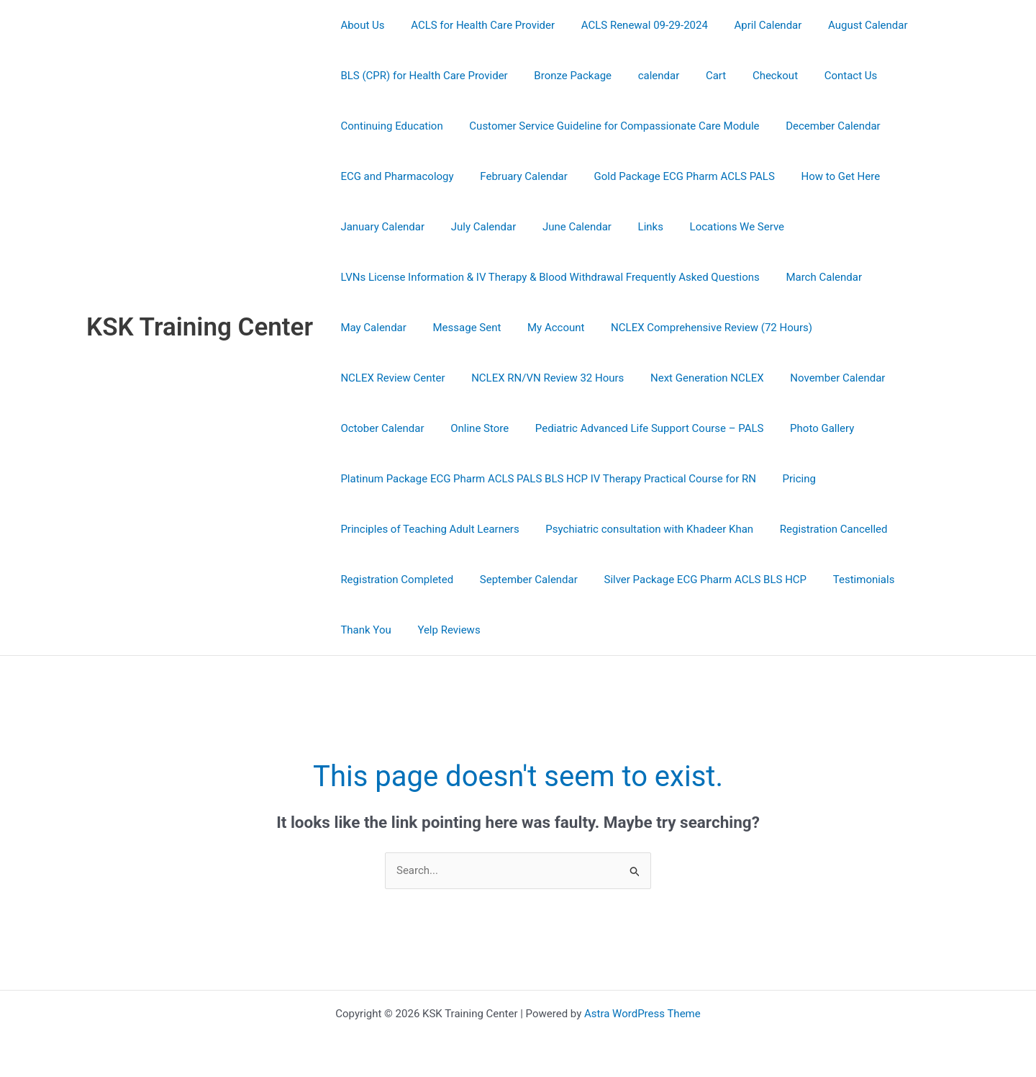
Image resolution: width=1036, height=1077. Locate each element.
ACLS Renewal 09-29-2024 (632, 25)
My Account (543, 327)
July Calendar (476, 226)
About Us (360, 25)
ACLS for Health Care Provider (475, 25)
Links (633, 226)
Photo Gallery (621, 428)
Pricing (792, 478)
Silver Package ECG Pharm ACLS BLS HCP (693, 579)
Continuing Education (389, 126)
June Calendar (564, 226)
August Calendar (846, 25)
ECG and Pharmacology (394, 176)
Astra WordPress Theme (642, 1013)
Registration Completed (394, 579)
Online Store (898, 377)
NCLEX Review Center (869, 327)
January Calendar (380, 226)
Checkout (753, 75)
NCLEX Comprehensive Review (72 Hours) (695, 327)
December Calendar (821, 126)
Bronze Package (565, 75)
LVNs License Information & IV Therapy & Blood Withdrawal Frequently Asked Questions (547, 277)
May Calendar (371, 327)
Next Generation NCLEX (569, 377)
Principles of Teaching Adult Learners (427, 529)
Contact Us (824, 75)
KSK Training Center (199, 327)
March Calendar (816, 277)
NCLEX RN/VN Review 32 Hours (414, 377)
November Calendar (695, 377)
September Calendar (522, 579)
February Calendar (516, 176)
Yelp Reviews (441, 629)
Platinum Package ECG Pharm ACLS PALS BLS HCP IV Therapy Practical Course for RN (546, 478)
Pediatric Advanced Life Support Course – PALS (452, 428)
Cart (699, 75)
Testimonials (847, 579)
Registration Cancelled (822, 529)
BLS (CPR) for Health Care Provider (421, 75)
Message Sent (460, 327)
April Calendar (751, 25)
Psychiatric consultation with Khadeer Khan (642, 529)
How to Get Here (823, 176)
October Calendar (806, 377)
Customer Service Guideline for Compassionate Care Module (607, 126)
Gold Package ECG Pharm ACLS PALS (672, 176)
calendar (647, 75)
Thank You (363, 629)
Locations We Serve (715, 226)
